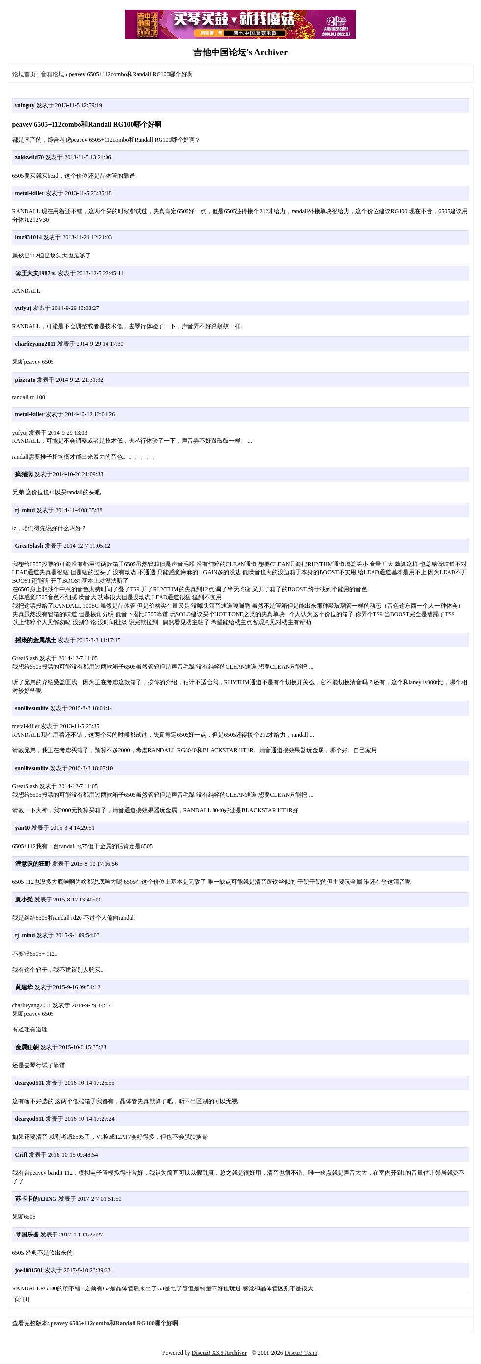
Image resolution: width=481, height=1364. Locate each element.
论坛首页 (24, 74)
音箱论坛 (52, 74)
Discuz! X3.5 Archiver (219, 1352)
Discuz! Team (301, 1352)
